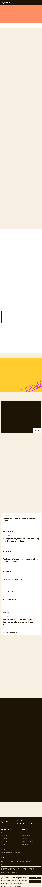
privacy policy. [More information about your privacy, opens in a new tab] (18, 886)
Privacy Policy (7, 872)
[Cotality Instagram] (17, 824)
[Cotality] (6, 2)
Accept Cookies (34, 877)
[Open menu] (39, 2)
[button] (35, 430)
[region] (21, 881)
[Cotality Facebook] (20, 824)
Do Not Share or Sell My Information (34, 881)
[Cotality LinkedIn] (23, 824)
